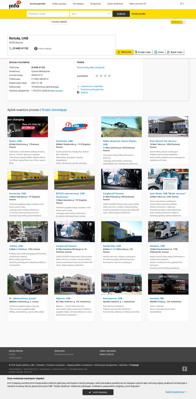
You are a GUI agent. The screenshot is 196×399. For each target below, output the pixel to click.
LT (182, 3)
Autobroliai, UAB (112, 246)
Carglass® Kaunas (113, 193)
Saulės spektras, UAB (25, 365)
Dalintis (82, 92)
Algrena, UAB (63, 298)
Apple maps (175, 52)
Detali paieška (138, 14)
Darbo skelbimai (115, 3)
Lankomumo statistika (90, 86)
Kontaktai (40, 365)
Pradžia (12, 354)
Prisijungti (134, 365)
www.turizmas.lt (59, 369)
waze (159, 52)
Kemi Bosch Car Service (163, 141)
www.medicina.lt (31, 369)
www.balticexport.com (78, 369)
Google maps (143, 52)
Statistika (123, 365)
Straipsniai (95, 3)
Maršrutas (69, 354)
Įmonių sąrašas (59, 22)
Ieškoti (121, 13)
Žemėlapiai (78, 3)
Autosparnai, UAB (112, 298)
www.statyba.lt (15, 369)
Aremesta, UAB (17, 193)
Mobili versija (107, 354)
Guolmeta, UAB (64, 141)
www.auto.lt (45, 369)
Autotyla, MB (157, 298)
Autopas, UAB (157, 246)
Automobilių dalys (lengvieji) (91, 67)
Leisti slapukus (98, 392)
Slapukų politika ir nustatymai (79, 365)
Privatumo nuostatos (56, 365)
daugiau (59, 90)
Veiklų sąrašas (59, 3)
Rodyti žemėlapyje (54, 110)
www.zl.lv (28, 372)
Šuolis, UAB (15, 141)
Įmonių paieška (37, 3)
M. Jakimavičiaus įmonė (22, 298)
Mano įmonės (138, 3)
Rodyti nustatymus (176, 392)
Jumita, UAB (16, 246)
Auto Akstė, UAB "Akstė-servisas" (168, 193)
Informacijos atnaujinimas (105, 365)
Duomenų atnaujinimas (90, 89)
